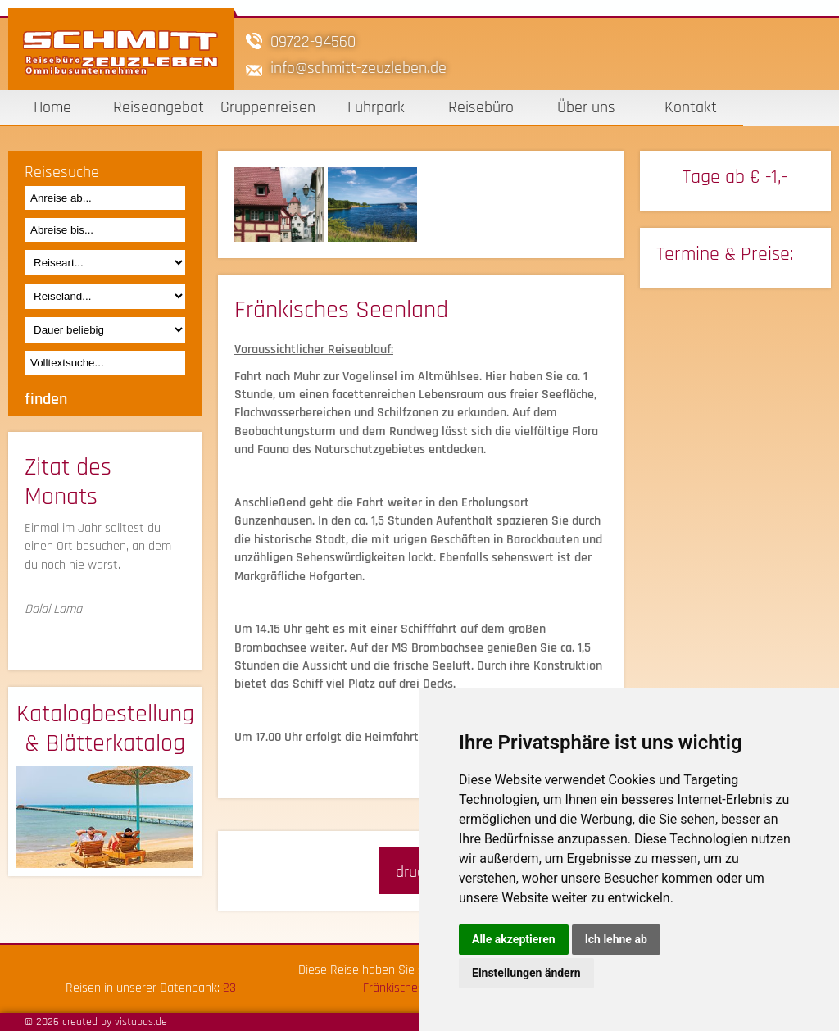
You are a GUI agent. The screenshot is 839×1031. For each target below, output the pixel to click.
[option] (281, 204)
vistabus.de (141, 1022)
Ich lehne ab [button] (616, 939)
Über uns (586, 107)
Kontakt (690, 107)
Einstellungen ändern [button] (526, 972)
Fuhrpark (376, 107)
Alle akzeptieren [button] (514, 939)
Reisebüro (481, 107)
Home (52, 107)
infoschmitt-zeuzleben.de (358, 68)
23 (229, 988)
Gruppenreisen (267, 107)
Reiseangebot (158, 107)
